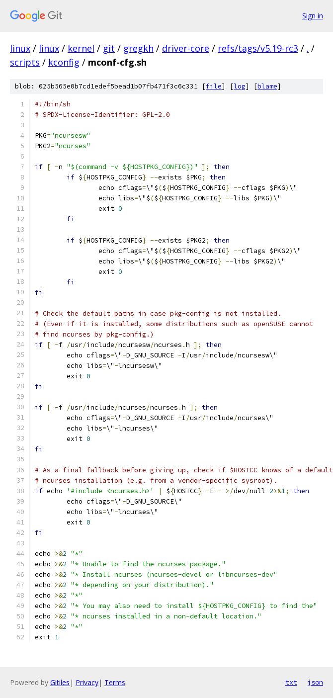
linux (20, 48)
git (109, 48)
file (214, 86)
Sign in (312, 15)
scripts (25, 62)
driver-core (185, 48)
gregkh (138, 48)
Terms (114, 682)
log (240, 86)
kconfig (64, 62)
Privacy (87, 682)
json (315, 682)
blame (267, 86)
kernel (81, 48)
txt (291, 682)
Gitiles (60, 682)
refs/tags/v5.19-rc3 (258, 48)
